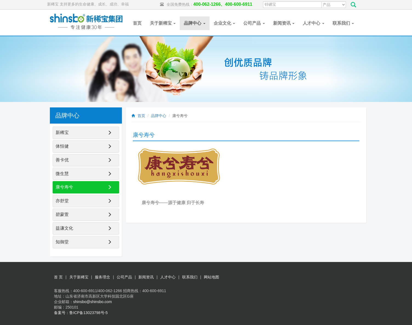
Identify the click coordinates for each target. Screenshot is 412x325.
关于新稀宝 (163, 23)
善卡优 (62, 160)
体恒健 (62, 146)
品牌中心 (194, 23)
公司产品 (254, 23)
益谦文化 (64, 228)
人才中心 (313, 23)
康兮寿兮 (64, 187)
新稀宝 (62, 132)
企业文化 (224, 23)
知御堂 (62, 242)
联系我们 (343, 23)
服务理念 (102, 277)
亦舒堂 (62, 200)
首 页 (58, 277)
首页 (137, 23)
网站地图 (211, 277)
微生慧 (62, 173)
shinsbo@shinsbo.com (92, 302)
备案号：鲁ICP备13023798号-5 (81, 312)
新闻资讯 (283, 23)
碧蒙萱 (62, 214)
